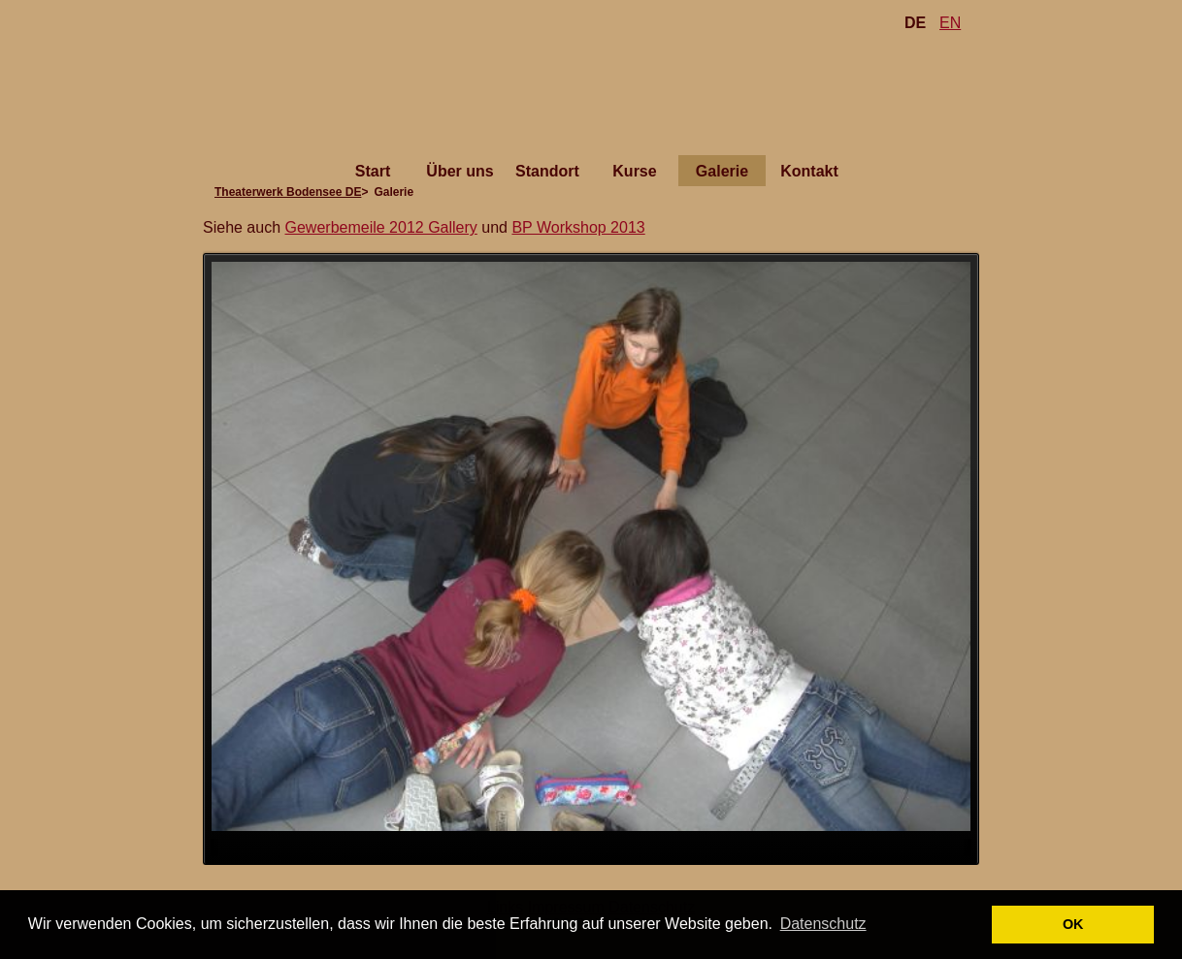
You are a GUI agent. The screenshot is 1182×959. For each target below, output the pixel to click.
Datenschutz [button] (823, 923)
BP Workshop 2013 (577, 227)
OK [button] (1073, 924)
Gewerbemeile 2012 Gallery (381, 227)
